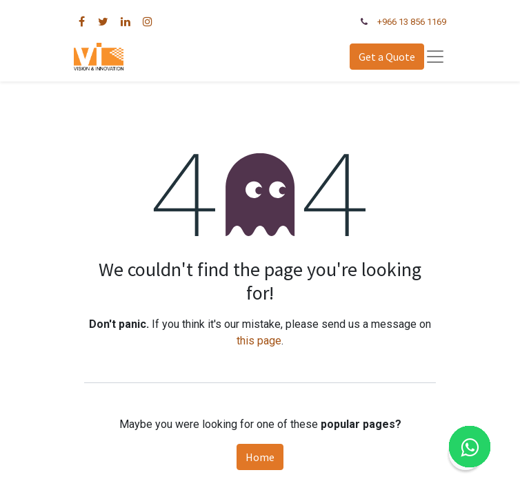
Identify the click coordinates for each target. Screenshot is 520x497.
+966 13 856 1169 (411, 22)
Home (260, 457)
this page (259, 340)
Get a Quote (387, 57)
